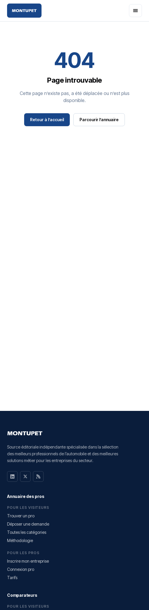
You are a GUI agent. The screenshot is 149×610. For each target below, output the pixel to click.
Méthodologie (20, 540)
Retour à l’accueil (47, 119)
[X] (25, 476)
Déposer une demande (28, 523)
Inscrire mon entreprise (28, 561)
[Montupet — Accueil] (24, 11)
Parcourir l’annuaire (99, 119)
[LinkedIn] (12, 476)
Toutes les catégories (26, 532)
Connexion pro (20, 569)
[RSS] (38, 476)
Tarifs (12, 577)
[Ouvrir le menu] (135, 10)
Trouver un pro (20, 515)
